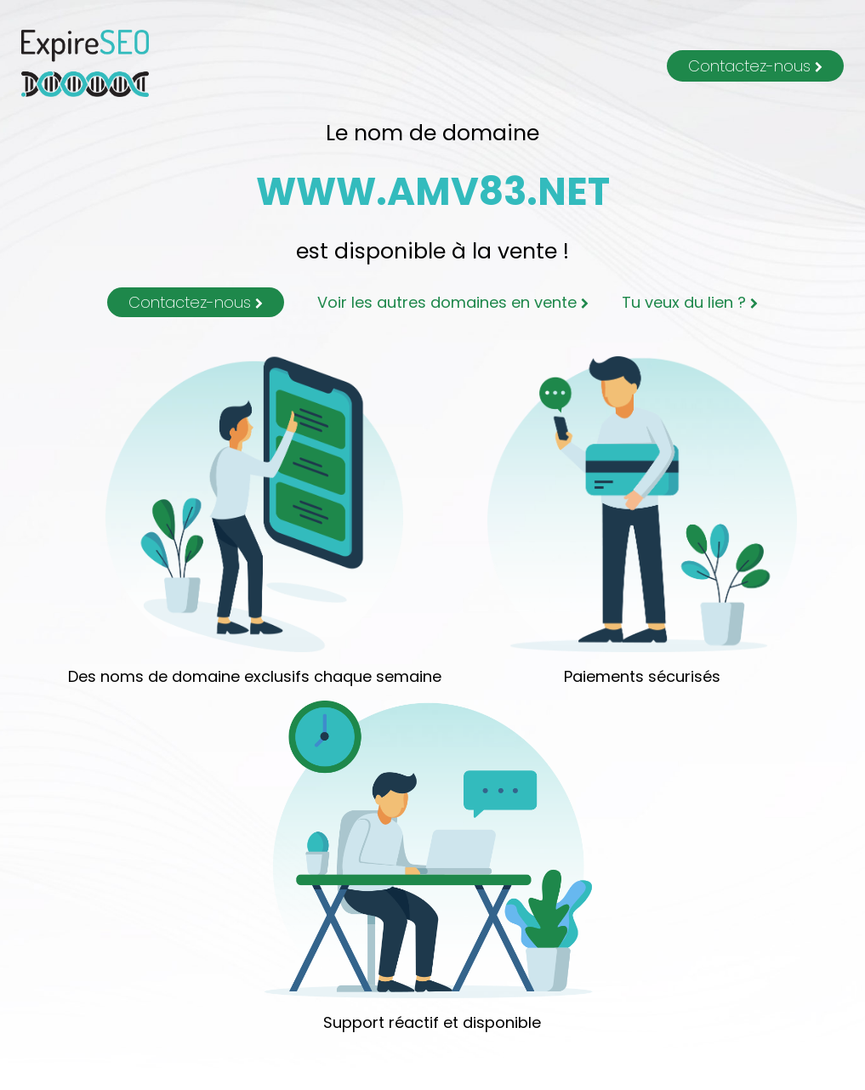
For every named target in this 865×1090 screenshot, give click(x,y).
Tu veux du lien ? (690, 302)
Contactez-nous (755, 66)
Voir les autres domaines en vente (453, 302)
